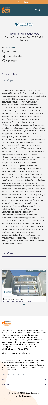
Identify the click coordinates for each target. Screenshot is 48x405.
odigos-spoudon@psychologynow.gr (17, 353)
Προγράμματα (8, 80)
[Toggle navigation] (44, 10)
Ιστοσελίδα (10, 47)
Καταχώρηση (24, 2)
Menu (24, 379)
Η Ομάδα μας (24, 384)
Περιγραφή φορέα (10, 74)
